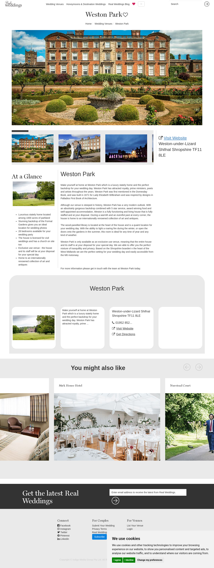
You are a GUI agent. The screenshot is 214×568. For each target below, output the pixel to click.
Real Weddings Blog (119, 4)
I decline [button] (129, 560)
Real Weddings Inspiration (105, 532)
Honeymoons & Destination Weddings (86, 4)
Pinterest (63, 535)
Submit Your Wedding (103, 525)
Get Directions (125, 334)
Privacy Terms (99, 529)
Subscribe (99, 536)
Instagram (64, 529)
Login (130, 529)
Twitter (62, 532)
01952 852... (124, 322)
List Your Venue (135, 525)
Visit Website (175, 138)
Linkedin (63, 539)
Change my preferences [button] (149, 560)
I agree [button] (117, 560)
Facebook (64, 525)
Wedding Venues (55, 4)
